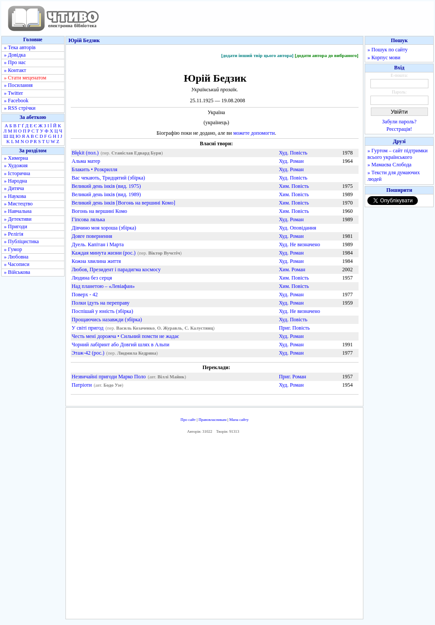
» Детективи (18, 219)
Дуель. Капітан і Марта (98, 244)
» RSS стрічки (20, 108)
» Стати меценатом (25, 78)
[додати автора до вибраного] (327, 55)
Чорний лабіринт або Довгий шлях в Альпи (120, 344)
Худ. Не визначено (299, 244)
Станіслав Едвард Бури (136, 153)
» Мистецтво (18, 204)
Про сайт (188, 419)
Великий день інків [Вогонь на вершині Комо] (123, 203)
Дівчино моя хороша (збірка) (104, 228)
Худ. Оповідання (297, 228)
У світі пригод (88, 328)
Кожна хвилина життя (96, 261)
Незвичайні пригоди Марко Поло (109, 377)
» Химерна (16, 158)
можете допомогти (254, 133)
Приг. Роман (292, 377)
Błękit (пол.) (85, 153)
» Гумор (13, 249)
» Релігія (13, 234)
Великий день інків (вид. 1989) (106, 194)
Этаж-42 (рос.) (88, 353)
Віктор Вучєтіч (164, 253)
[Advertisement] (214, 529)
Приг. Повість (294, 328)
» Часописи (16, 264)
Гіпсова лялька (88, 219)
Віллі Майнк (170, 376)
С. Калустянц (199, 328)
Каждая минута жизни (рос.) (103, 253)
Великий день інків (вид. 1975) (106, 186)
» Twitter (13, 93)
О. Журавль (169, 328)
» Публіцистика (21, 241)
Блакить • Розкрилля (94, 169)
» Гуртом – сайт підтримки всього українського (397, 153)
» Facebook (16, 100)
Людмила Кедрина (136, 353)
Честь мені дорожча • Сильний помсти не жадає (125, 336)
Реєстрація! (399, 129)
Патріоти (82, 385)
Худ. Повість (293, 153)
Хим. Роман (292, 269)
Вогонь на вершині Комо (99, 211)
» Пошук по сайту (387, 50)
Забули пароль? (399, 122)
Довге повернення (92, 236)
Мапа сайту (239, 419)
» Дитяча (14, 188)
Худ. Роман (291, 161)
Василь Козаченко (135, 328)
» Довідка (14, 55)
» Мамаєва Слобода (389, 165)
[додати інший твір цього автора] (257, 55)
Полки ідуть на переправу (101, 303)
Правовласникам (213, 419)
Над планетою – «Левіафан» (103, 286)
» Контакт (15, 70)
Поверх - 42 (85, 294)
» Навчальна (18, 211)
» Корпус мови (383, 57)
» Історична (17, 173)
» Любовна (16, 257)
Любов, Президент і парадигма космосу (116, 269)
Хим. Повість (294, 186)
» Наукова (15, 196)
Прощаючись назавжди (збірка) (107, 319)
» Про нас (15, 62)
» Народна (15, 181)
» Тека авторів (20, 47)
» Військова (17, 272)
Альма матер (86, 161)
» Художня (16, 165)
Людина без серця (92, 278)
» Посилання (18, 85)
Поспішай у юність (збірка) (102, 311)
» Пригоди (15, 226)
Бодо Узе (112, 385)
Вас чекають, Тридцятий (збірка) (108, 178)
